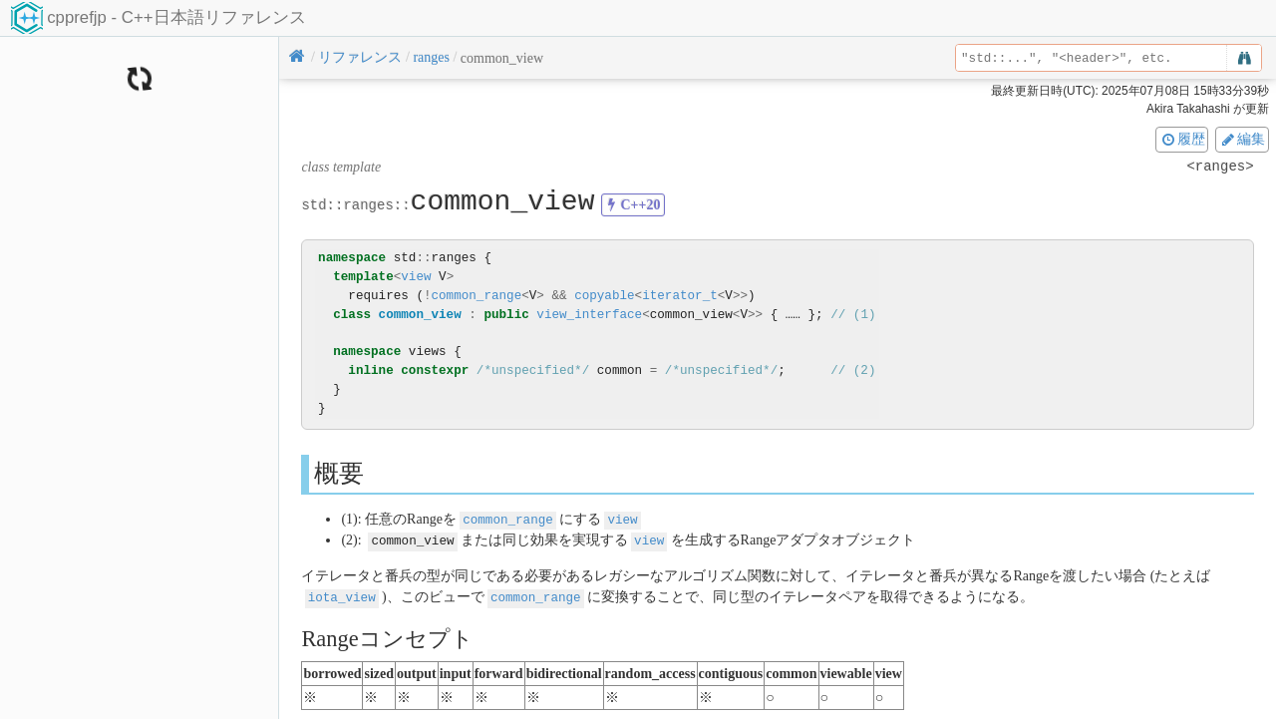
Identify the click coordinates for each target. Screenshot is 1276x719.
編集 (1242, 139)
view (416, 276)
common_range (476, 295)
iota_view (342, 594)
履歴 (1182, 139)
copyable (604, 295)
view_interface (589, 314)
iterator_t (680, 295)
